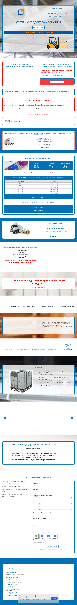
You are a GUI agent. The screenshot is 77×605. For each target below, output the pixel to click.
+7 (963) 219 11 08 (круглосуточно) (56, 14)
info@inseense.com (11, 595)
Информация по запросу (38, 287)
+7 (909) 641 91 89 (56, 8)
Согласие (49, 549)
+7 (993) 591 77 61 (11, 593)
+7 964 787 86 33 (44, 148)
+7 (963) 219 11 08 (11, 584)
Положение (42, 549)
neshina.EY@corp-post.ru (56, 16)
